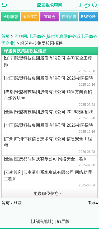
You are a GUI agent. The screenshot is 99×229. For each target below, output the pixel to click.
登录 (17, 203)
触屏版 (63, 221)
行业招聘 (69, 17)
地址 (48, 221)
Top (91, 203)
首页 (5, 36)
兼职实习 (30, 17)
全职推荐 (10, 17)
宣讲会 (49, 17)
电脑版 (36, 221)
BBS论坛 (88, 17)
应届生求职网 (49, 5)
